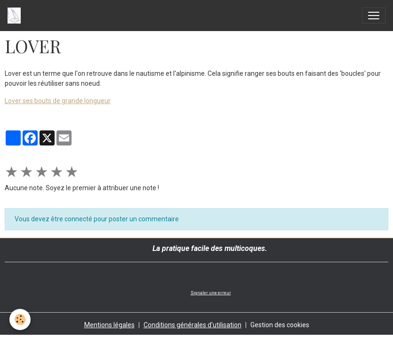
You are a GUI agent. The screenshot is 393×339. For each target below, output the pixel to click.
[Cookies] (20, 319)
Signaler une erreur (211, 293)
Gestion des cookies (279, 325)
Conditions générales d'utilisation (192, 325)
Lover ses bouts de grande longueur (58, 101)
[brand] (16, 16)
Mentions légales (109, 325)
